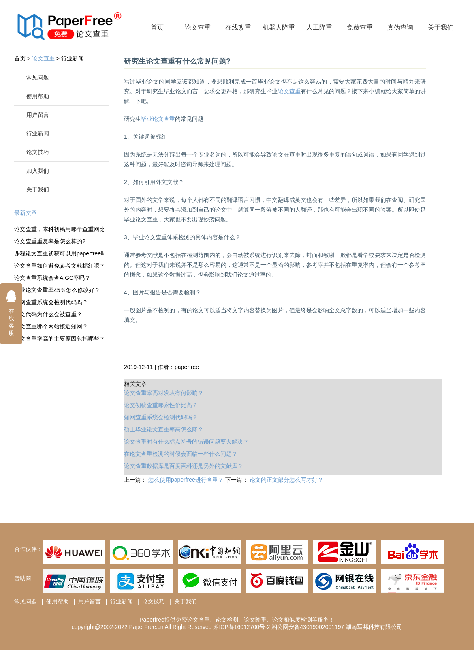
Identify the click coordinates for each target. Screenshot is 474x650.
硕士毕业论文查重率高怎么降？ (163, 429)
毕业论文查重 (158, 119)
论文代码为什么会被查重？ (48, 314)
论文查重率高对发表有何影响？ (163, 393)
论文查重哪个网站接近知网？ (51, 326)
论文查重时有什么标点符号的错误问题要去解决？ (186, 441)
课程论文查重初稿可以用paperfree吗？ (59, 253)
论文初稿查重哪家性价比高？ (161, 405)
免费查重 (360, 27)
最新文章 (25, 213)
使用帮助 (37, 96)
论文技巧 (37, 152)
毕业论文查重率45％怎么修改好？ (57, 290)
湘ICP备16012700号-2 (241, 627)
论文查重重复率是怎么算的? (49, 241)
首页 (157, 27)
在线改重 (238, 27)
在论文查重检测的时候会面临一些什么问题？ (180, 453)
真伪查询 (400, 27)
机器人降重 (279, 27)
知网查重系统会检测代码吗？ (51, 302)
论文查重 (198, 27)
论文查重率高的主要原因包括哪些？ (59, 338)
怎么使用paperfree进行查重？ (186, 479)
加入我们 (37, 170)
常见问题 (37, 77)
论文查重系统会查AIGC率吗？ (52, 278)
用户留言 (37, 115)
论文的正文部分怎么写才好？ (286, 479)
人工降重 (319, 27)
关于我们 (441, 27)
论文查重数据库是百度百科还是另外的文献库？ (183, 466)
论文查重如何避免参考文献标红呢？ (59, 265)
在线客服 (11, 313)
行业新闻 (72, 58)
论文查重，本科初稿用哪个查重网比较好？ (59, 229)
